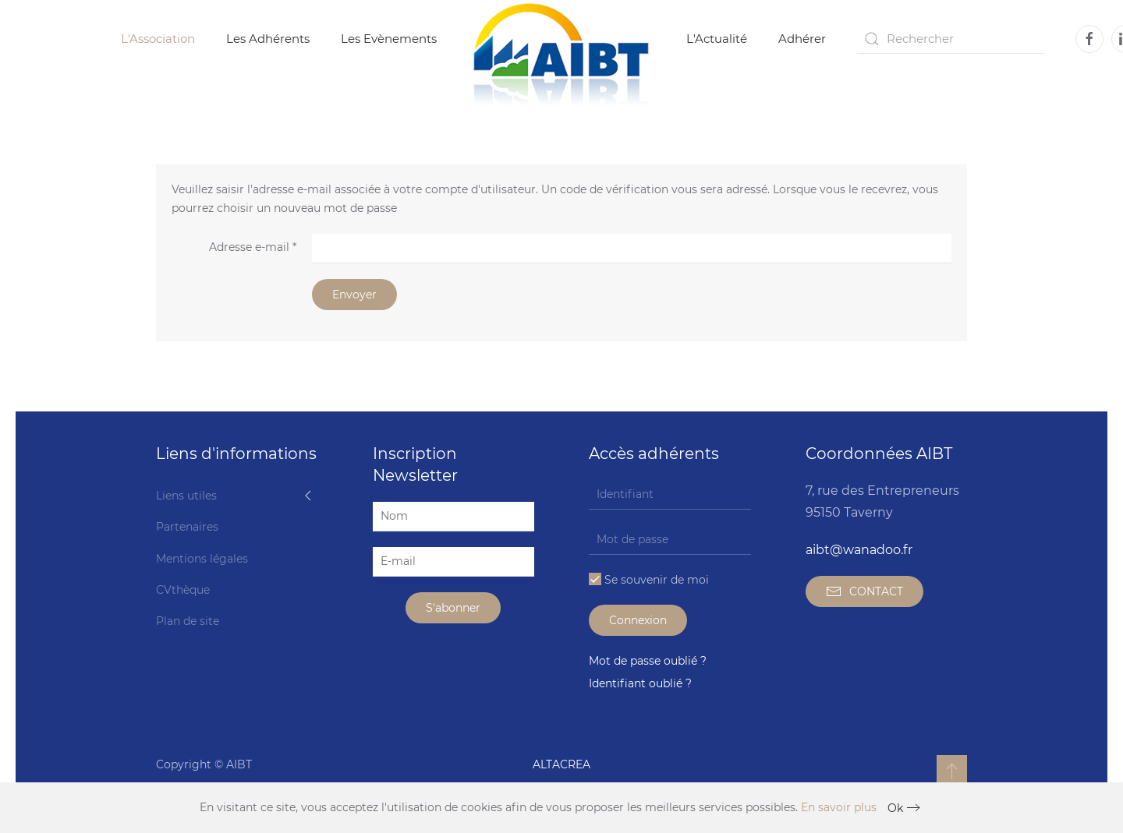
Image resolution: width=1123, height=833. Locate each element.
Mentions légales (202, 559)
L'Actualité (716, 38)
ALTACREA (561, 764)
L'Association (158, 38)
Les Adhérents (268, 38)
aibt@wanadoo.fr (859, 549)
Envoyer (354, 295)
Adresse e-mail (252, 247)
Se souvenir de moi (649, 580)
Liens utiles (186, 496)
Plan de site (187, 621)
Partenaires (187, 527)
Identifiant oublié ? (640, 683)
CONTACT (864, 591)
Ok (895, 808)
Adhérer (802, 38)
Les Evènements (389, 38)
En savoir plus (839, 807)
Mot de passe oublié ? (648, 661)
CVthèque (183, 590)
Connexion (638, 620)
